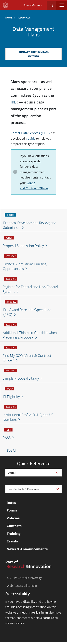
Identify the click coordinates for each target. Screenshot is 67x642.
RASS (7, 437)
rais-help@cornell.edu (43, 617)
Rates (11, 502)
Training (13, 533)
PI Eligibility (11, 396)
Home (9, 17)
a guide (30, 138)
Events (12, 541)
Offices (12, 473)
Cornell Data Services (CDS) (30, 132)
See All (11, 450)
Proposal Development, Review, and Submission (29, 225)
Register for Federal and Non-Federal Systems (30, 289)
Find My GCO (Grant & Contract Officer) (27, 358)
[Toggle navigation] (61, 5)
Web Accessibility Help (22, 585)
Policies (13, 518)
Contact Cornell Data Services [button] (33, 54)
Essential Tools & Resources (23, 489)
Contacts (14, 525)
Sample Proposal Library (21, 378)
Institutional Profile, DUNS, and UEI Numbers (28, 417)
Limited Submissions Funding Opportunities (24, 266)
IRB (14, 102)
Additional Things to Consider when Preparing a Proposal (30, 335)
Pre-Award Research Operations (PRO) (27, 312)
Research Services (32, 5)
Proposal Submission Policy (23, 245)
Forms (12, 510)
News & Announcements (27, 549)
